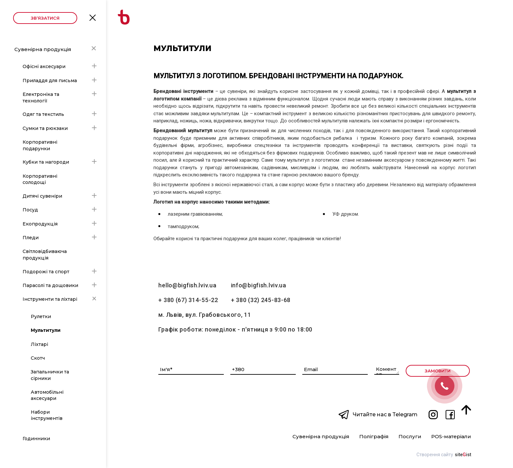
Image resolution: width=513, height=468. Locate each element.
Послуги (409, 437)
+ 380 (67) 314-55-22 (188, 300)
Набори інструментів (46, 415)
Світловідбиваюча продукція (45, 254)
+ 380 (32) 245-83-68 (261, 300)
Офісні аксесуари (44, 66)
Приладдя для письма (50, 80)
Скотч (38, 358)
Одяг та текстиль (43, 114)
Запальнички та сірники (50, 375)
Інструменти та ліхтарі (50, 299)
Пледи (31, 238)
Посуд (30, 210)
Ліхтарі (39, 344)
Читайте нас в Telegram (385, 414)
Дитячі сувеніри (42, 196)
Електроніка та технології (41, 97)
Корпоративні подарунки (40, 145)
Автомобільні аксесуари (47, 395)
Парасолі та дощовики (50, 285)
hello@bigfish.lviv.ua (187, 285)
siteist (463, 454)
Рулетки (41, 316)
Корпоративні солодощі (40, 179)
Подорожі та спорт (46, 272)
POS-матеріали (451, 437)
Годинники (36, 438)
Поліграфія (374, 437)
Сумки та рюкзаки (45, 128)
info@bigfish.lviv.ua (258, 285)
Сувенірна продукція (42, 49)
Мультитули (46, 330)
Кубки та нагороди (46, 162)
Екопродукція (40, 224)
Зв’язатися (45, 18)
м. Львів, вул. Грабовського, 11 (204, 314)
